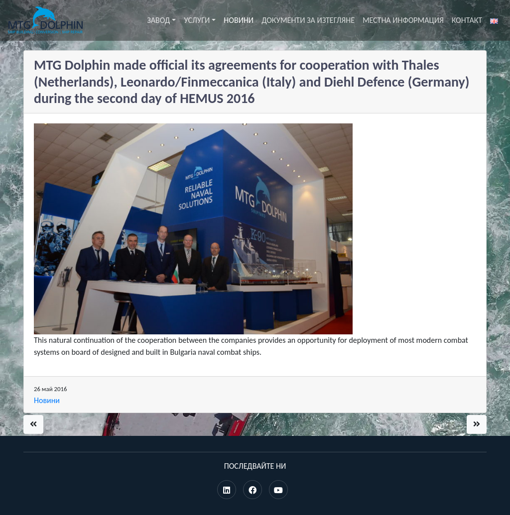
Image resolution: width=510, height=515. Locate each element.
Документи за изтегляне (308, 20)
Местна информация (403, 20)
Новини (239, 20)
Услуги (197, 20)
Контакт (467, 20)
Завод (158, 20)
